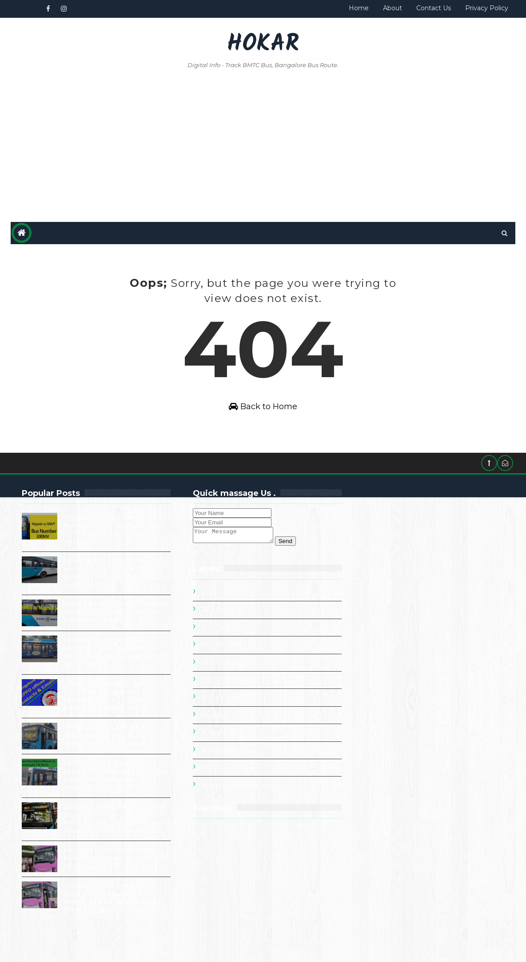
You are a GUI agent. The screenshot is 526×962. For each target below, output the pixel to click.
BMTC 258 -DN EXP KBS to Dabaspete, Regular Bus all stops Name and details (111, 755)
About (392, 8)
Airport (375, 652)
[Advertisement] (263, 146)
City (370, 705)
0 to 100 (378, 530)
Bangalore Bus (390, 688)
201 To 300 (383, 565)
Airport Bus (384, 670)
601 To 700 (383, 635)
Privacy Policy (486, 8)
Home (359, 8)
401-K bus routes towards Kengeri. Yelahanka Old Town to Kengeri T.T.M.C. (108, 886)
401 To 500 (383, 600)
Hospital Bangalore (398, 722)
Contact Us (433, 8)
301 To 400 (383, 582)
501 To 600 (382, 617)
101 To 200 (382, 547)
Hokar (263, 44)
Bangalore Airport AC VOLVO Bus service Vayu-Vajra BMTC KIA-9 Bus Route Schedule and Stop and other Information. (91, 843)
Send (289, 556)
